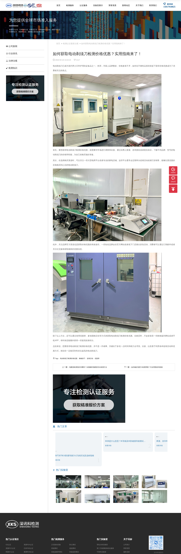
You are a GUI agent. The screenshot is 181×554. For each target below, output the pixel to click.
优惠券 (97, 358)
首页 (58, 5)
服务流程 (126, 552)
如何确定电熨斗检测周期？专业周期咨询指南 (147, 367)
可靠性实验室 (101, 552)
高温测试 (54, 548)
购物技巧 (82, 358)
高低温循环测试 (56, 552)
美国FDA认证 (28, 545)
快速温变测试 (74, 552)
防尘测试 (72, 545)
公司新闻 (11, 46)
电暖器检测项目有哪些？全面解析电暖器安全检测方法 (88, 367)
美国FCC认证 (10, 548)
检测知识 (11, 68)
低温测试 (72, 548)
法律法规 (11, 61)
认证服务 (83, 5)
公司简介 (126, 545)
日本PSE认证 (28, 548)
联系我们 (153, 5)
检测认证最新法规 (70, 44)
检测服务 (70, 5)
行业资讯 (11, 53)
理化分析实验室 (102, 545)
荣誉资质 (112, 5)
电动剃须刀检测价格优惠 (68, 358)
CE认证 (8, 545)
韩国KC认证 (10, 552)
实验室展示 (98, 5)
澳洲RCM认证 (29, 552)
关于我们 (139, 5)
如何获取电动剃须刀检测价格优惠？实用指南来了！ (103, 44)
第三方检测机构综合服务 (105, 548)
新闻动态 (126, 5)
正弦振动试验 (56, 545)
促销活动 (90, 358)
